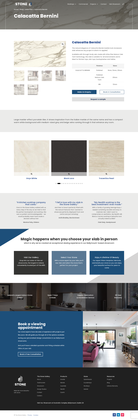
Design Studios (41, 389)
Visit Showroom (114, 4)
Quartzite (63, 386)
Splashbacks (88, 379)
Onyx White (33, 178)
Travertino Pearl (108, 178)
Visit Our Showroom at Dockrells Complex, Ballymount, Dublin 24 (60, 403)
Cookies (35, 415)
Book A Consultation (111, 92)
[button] (63, 44)
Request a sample (98, 99)
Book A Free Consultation (30, 354)
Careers (39, 396)
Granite (62, 379)
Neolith (62, 389)
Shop (22, 9)
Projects (93, 4)
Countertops (88, 383)
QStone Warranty (112, 386)
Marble (62, 383)
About (39, 379)
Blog (108, 383)
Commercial (83, 4)
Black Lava (71, 178)
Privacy (30, 415)
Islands (86, 389)
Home (16, 9)
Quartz (62, 392)
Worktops (70, 4)
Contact (104, 4)
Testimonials (41, 383)
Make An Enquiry (84, 92)
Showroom (40, 386)
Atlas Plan (29, 9)
